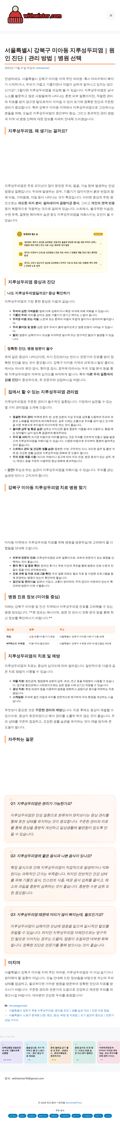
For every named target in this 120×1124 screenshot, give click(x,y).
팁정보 (22, 1116)
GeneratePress (74, 1102)
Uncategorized (18, 1005)
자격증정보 (87, 1116)
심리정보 (13, 1116)
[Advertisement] (60, 159)
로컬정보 (32, 1116)
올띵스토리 (43, 1116)
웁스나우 (76, 1116)
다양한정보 (65, 1116)
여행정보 (54, 1116)
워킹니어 (98, 1116)
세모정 (108, 1116)
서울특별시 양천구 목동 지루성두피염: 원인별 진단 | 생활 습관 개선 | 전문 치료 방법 (59, 1010)
